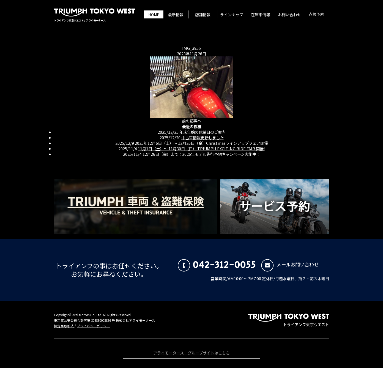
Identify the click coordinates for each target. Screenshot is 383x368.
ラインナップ (231, 14)
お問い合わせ (289, 14)
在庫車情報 (260, 14)
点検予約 (316, 14)
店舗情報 (202, 14)
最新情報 (176, 14)
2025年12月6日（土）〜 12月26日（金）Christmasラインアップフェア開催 (201, 143)
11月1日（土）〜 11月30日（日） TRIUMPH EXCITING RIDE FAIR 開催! (201, 148)
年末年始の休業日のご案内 (202, 132)
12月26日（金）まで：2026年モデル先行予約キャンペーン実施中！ (201, 154)
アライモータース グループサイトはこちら (191, 353)
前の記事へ (191, 121)
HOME (153, 14)
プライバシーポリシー (93, 326)
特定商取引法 (64, 326)
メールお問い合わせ (290, 264)
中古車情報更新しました (202, 137)
